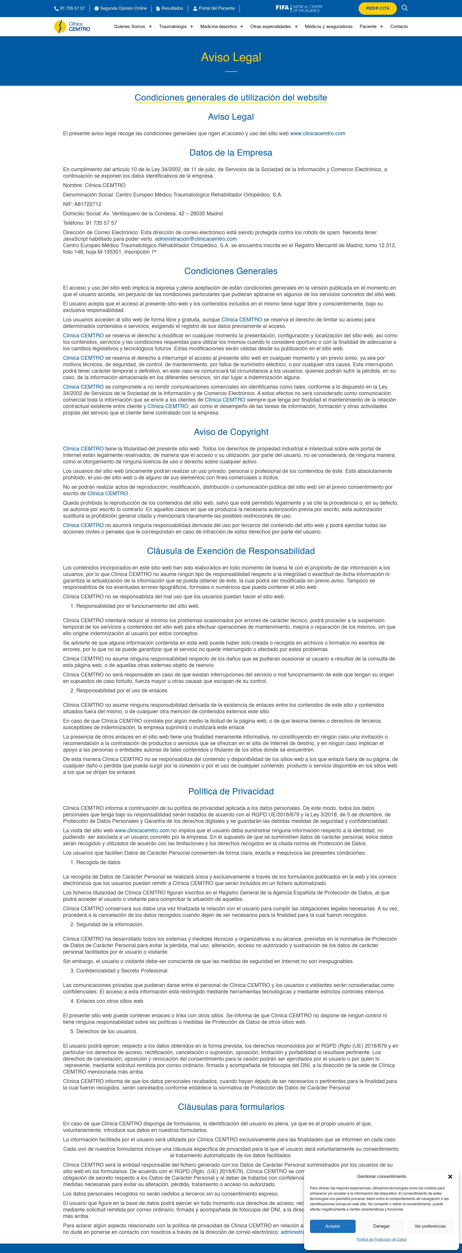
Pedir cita (378, 8)
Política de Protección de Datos (382, 1240)
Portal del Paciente (214, 8)
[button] (450, 1177)
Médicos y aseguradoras (329, 26)
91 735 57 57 (69, 8)
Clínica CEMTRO (242, 320)
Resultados (169, 8)
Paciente (371, 26)
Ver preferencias (430, 1226)
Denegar (381, 1226)
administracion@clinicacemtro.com (196, 239)
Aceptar (332, 1226)
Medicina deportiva (221, 26)
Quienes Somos (133, 26)
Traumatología (176, 26)
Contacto (399, 26)
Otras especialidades (274, 26)
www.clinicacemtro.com (317, 133)
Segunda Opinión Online (121, 8)
